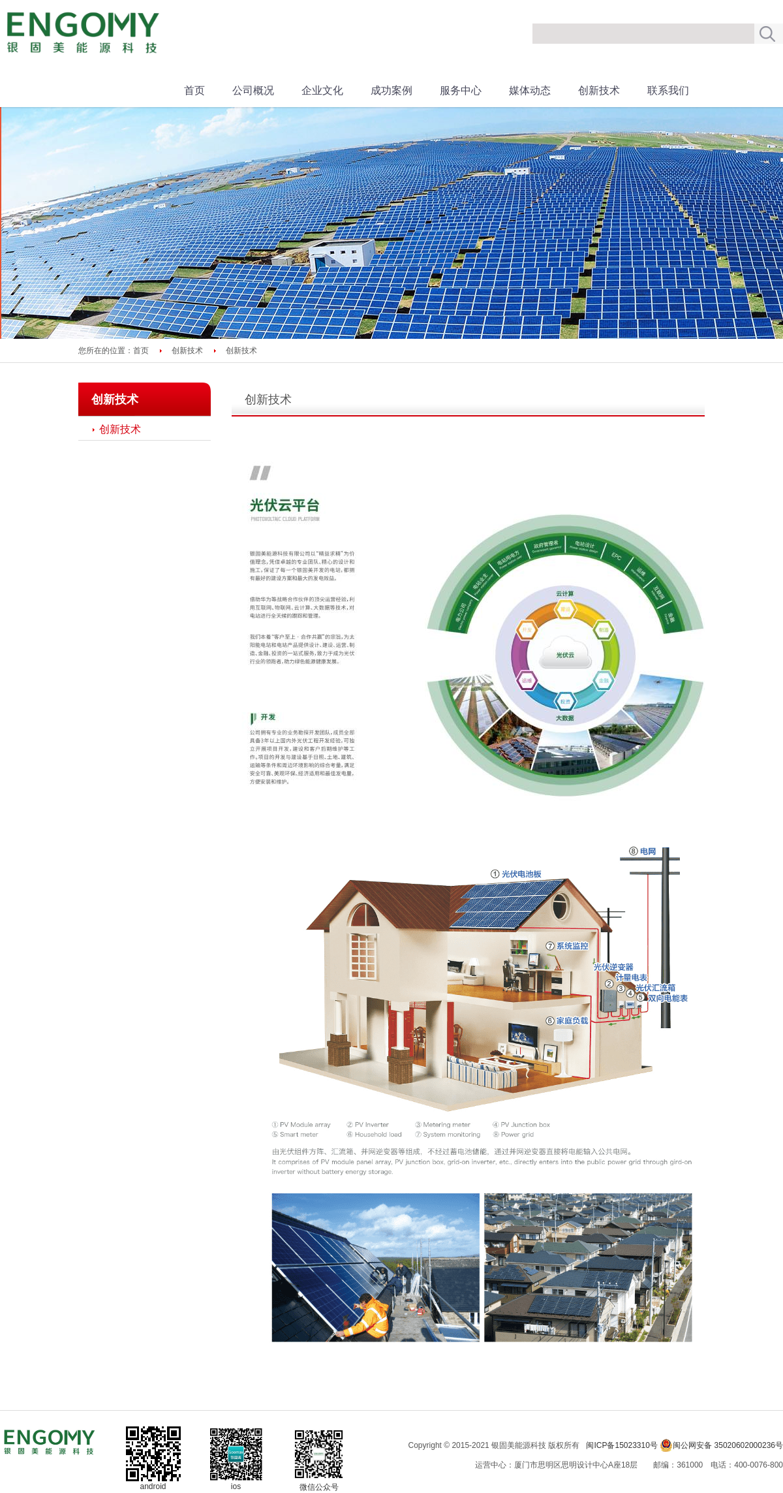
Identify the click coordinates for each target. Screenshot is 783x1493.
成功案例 (391, 90)
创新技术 (599, 90)
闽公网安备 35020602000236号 (721, 1445)
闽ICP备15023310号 (621, 1445)
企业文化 (322, 90)
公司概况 (253, 90)
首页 (194, 90)
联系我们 (668, 90)
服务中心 (461, 90)
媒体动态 (530, 90)
